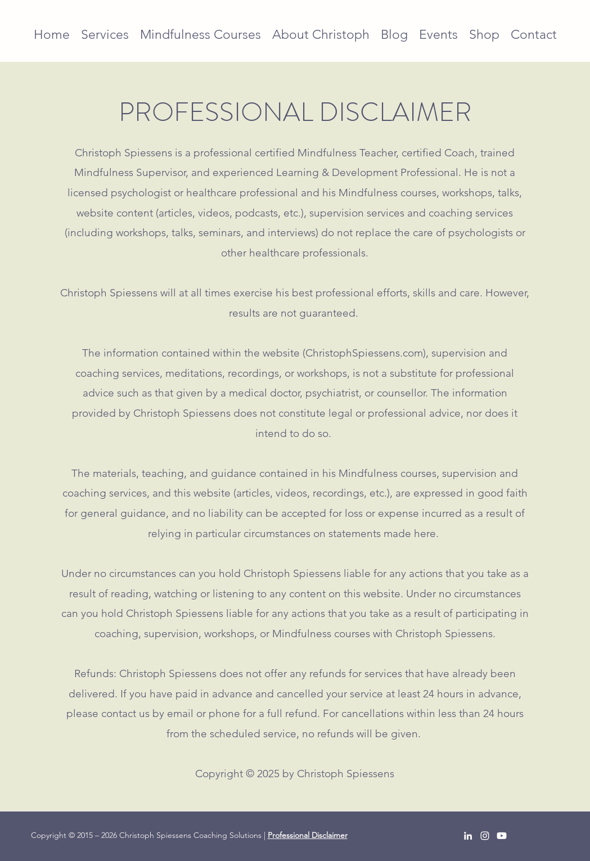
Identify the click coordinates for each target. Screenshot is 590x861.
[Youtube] (501, 835)
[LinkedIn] (468, 835)
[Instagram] (484, 835)
